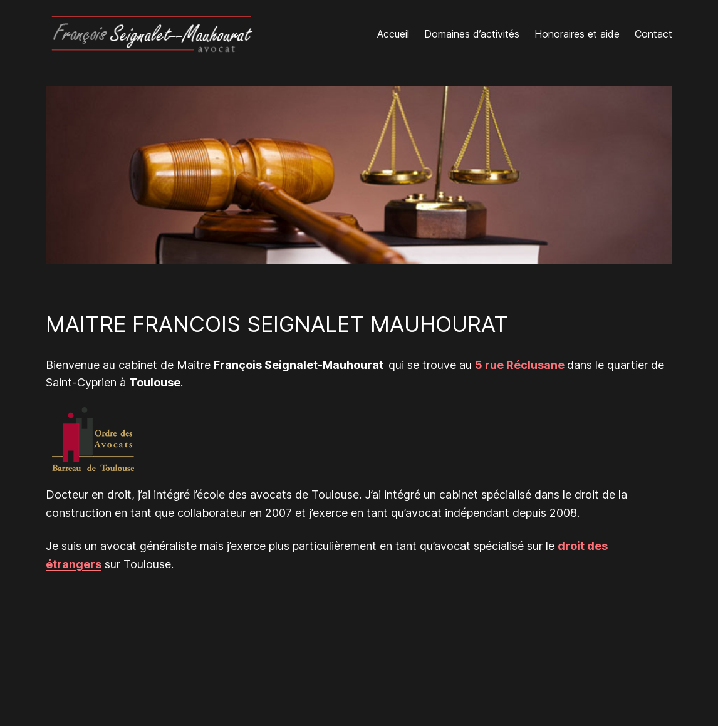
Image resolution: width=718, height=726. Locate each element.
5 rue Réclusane (520, 364)
